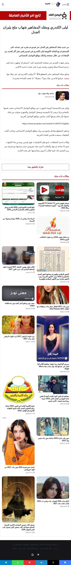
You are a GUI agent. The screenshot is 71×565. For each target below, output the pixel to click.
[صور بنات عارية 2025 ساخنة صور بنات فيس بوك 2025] (53, 426)
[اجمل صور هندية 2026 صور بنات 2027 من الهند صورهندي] (18, 441)
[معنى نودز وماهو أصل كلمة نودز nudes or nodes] (18, 293)
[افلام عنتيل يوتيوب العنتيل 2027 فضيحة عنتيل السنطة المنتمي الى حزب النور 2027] (18, 255)
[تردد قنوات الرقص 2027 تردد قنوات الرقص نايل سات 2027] (18, 325)
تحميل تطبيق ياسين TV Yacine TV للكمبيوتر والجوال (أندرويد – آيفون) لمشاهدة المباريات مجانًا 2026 (53, 205)
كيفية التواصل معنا (46, 548)
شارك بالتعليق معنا (35, 167)
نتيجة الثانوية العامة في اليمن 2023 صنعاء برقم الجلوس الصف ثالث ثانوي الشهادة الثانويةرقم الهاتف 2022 (20, 408)
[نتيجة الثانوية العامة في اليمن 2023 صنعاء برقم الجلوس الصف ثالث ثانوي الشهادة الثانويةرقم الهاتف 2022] (18, 389)
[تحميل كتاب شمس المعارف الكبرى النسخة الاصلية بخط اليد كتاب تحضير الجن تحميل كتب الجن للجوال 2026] (18, 499)
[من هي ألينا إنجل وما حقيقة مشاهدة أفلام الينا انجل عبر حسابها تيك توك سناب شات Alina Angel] (53, 339)
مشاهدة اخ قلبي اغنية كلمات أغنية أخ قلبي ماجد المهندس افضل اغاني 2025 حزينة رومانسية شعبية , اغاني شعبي (54, 398)
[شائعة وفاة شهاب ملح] (62, 95)
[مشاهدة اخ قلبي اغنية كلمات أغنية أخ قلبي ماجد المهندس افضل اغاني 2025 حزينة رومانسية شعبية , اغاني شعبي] (53, 384)
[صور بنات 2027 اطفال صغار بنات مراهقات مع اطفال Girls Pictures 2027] (53, 295)
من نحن (56, 548)
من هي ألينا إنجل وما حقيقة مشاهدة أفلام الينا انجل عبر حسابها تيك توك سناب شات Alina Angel (53, 366)
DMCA (14, 548)
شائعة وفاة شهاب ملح (46, 93)
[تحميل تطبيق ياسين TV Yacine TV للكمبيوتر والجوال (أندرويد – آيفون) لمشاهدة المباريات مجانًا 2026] (53, 191)
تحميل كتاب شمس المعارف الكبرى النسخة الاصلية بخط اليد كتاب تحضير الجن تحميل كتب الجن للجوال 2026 (18, 527)
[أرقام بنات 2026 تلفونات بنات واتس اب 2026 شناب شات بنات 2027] (53, 487)
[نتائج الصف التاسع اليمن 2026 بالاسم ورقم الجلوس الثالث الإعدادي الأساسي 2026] (18, 193)
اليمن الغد (21, 548)
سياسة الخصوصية (32, 548)
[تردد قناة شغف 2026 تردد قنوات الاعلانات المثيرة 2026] (53, 225)
